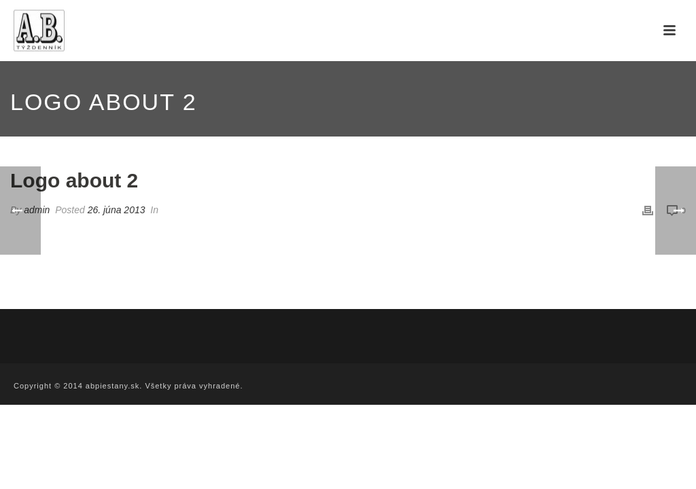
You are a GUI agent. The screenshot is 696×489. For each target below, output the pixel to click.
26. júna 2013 (116, 209)
